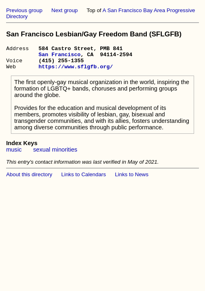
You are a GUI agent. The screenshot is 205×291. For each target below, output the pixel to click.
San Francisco (59, 56)
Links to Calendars (83, 179)
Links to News (131, 179)
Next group (64, 10)
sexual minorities (55, 154)
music (13, 154)
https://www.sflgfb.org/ (75, 71)
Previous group (24, 10)
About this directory (29, 179)
